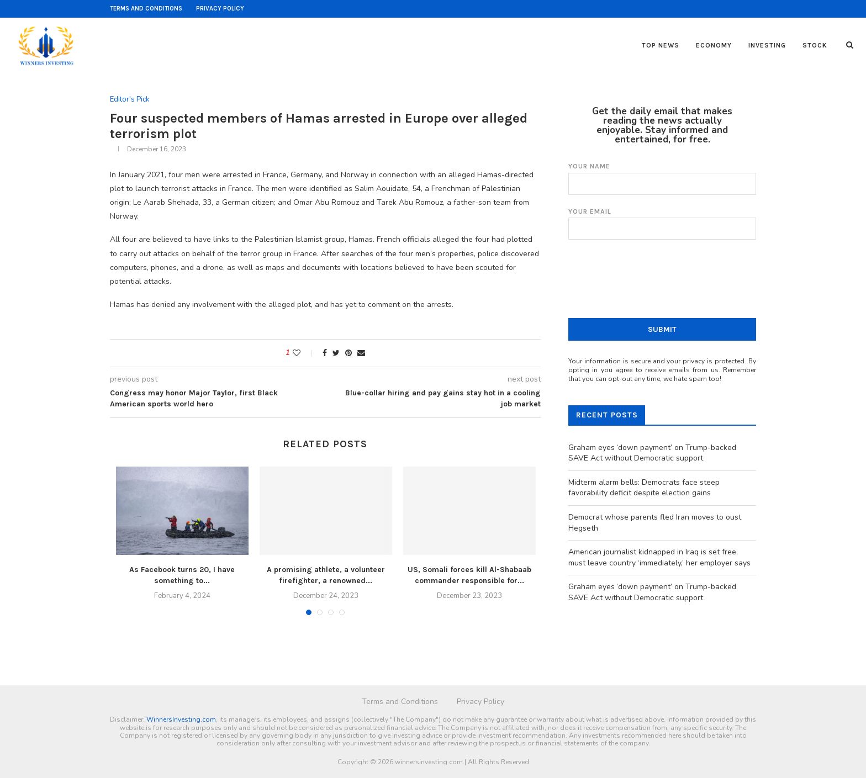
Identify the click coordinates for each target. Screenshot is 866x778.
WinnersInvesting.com (181, 719)
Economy (714, 45)
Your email (662, 224)
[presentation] (652, 286)
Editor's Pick (129, 100)
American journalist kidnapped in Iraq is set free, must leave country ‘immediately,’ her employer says (659, 557)
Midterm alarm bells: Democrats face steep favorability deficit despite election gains (644, 488)
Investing (767, 45)
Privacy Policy (220, 8)
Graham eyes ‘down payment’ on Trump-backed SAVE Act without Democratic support (652, 453)
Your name (662, 178)
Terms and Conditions (146, 8)
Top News (660, 45)
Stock (814, 45)
